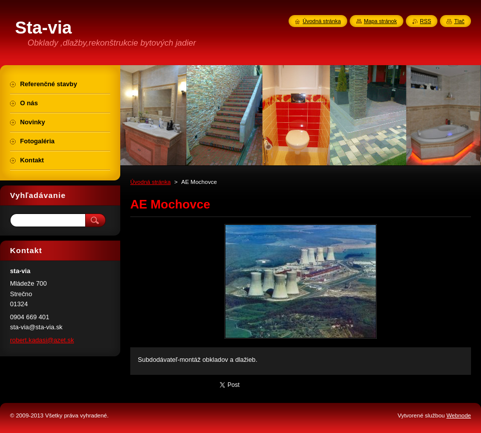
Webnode (458, 415)
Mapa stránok (380, 21)
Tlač (459, 21)
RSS (425, 21)
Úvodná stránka (150, 182)
